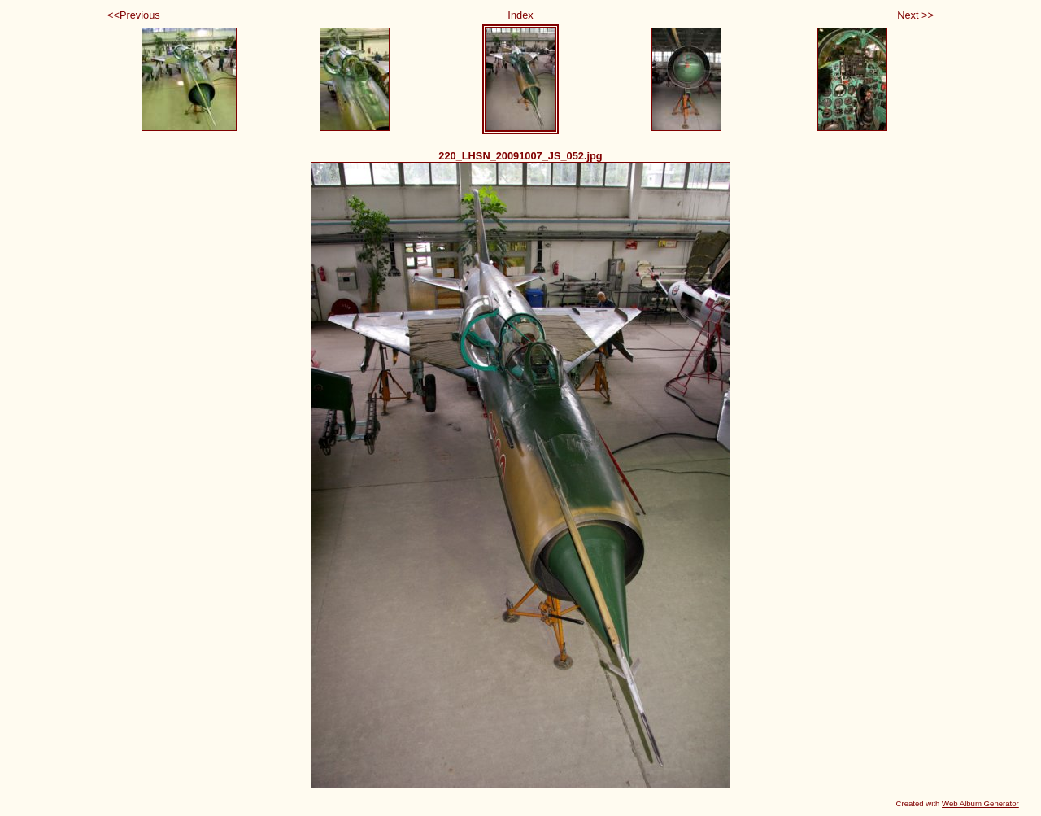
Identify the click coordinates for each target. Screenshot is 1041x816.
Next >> (915, 15)
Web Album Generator (980, 803)
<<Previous (133, 15)
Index (520, 15)
